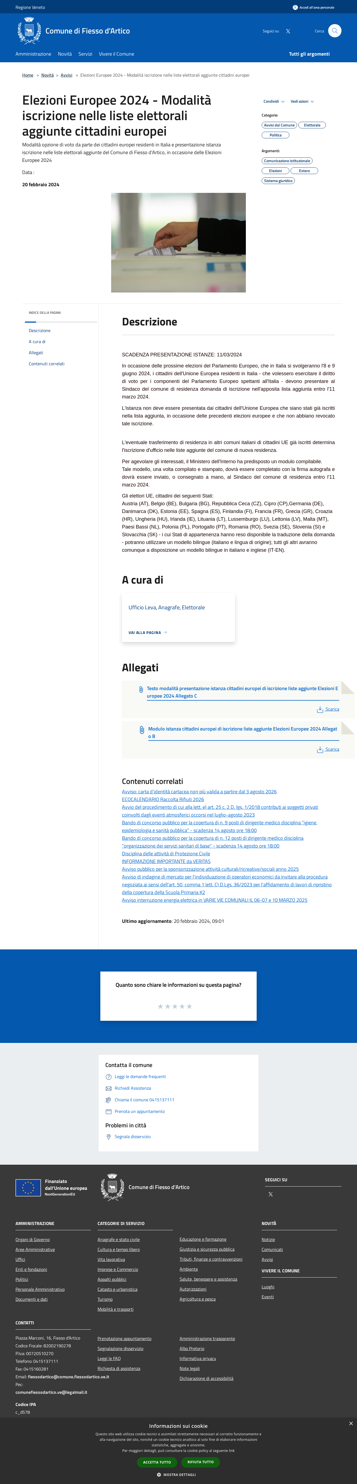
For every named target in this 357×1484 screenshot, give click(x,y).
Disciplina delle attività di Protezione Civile (166, 853)
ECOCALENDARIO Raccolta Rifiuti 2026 (163, 799)
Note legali (190, 1368)
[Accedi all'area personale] (313, 7)
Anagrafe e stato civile (119, 1239)
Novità (47, 75)
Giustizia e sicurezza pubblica (207, 1249)
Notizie (268, 1239)
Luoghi (268, 1286)
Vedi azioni (303, 101)
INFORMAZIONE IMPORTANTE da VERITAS (166, 861)
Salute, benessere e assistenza (208, 1279)
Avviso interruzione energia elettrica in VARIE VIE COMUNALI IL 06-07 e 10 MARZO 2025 (214, 900)
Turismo (105, 1299)
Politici (22, 1279)
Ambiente (189, 1269)
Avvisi (66, 75)
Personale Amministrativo (40, 1289)
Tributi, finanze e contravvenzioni (211, 1259)
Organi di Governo (33, 1239)
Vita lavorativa (111, 1259)
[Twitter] (285, 30)
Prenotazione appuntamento (124, 1338)
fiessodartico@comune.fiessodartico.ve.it (68, 1376)
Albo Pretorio (192, 1348)
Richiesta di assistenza (119, 1368)
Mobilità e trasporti (116, 1309)
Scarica (327, 709)
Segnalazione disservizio (120, 1348)
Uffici (20, 1259)
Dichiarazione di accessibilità (206, 1378)
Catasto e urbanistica (117, 1289)
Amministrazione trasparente (207, 1338)
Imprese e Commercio (118, 1269)
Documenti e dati (32, 1299)
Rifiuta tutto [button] (201, 1462)
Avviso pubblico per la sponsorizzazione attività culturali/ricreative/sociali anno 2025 (210, 869)
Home (27, 75)
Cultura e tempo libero (119, 1249)
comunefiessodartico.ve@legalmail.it (51, 1392)
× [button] (351, 1424)
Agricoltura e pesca (198, 1299)
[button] (178, 1474)
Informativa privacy (198, 1358)
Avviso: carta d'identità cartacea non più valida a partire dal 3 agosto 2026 (199, 791)
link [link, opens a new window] (232, 1450)
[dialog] (178, 1451)
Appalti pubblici (112, 1279)
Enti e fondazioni (31, 1269)
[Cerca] (334, 30)
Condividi (275, 101)
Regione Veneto (30, 7)
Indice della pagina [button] (45, 312)
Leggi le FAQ (109, 1358)
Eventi (268, 1296)
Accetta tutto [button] (157, 1462)
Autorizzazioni (193, 1289)
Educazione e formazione (203, 1239)
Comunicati (272, 1249)
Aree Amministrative (35, 1249)
